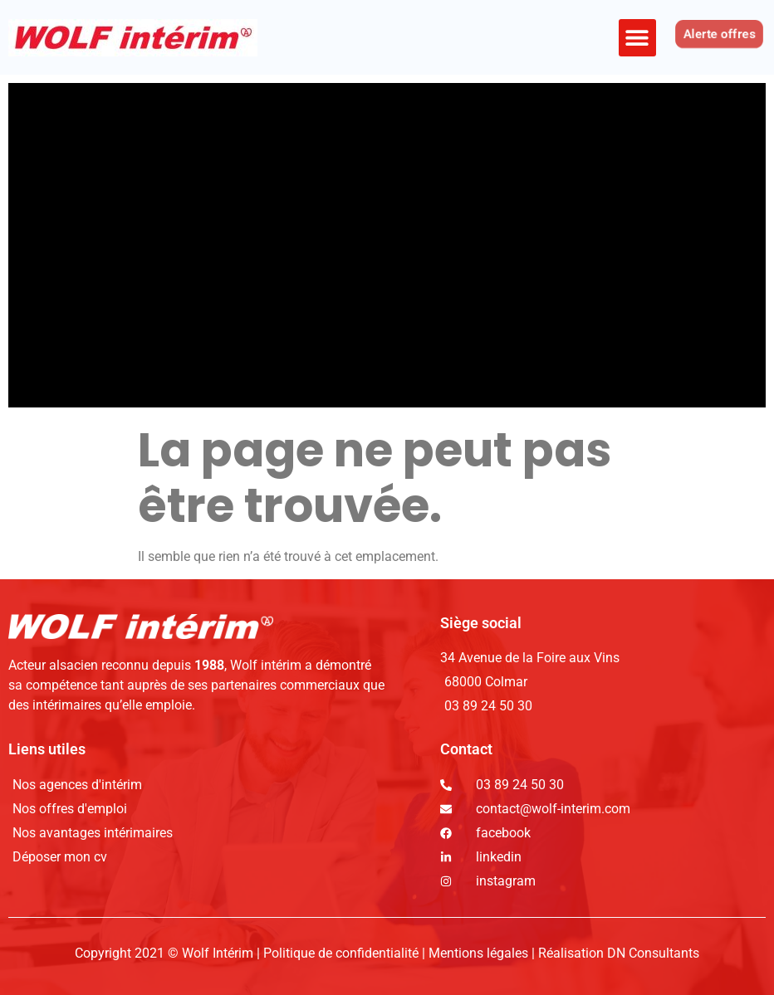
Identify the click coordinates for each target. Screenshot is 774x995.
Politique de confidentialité (342, 953)
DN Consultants (653, 953)
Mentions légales (478, 953)
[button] (637, 37)
